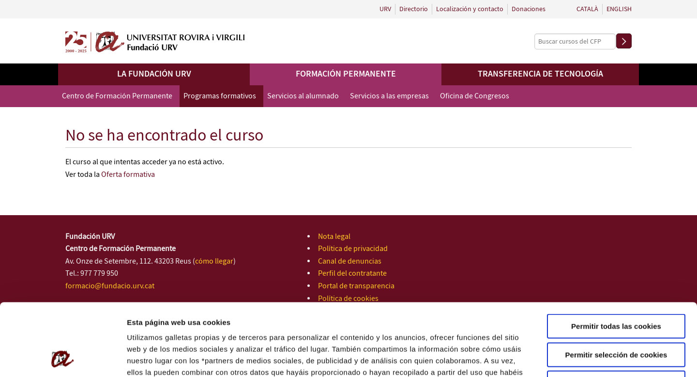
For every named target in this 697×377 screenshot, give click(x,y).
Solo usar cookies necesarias (616, 315)
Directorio (413, 9)
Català (587, 9)
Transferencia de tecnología (540, 74)
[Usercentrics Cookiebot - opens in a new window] (62, 358)
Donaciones (528, 9)
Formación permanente (346, 74)
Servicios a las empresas (389, 96)
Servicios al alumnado (303, 96)
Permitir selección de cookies (616, 287)
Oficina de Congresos (474, 96)
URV (385, 9)
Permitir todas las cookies (616, 258)
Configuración (517, 358)
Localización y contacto (469, 9)
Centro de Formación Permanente (117, 96)
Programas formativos (219, 96)
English (619, 9)
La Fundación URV (154, 74)
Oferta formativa (128, 175)
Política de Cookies (333, 316)
